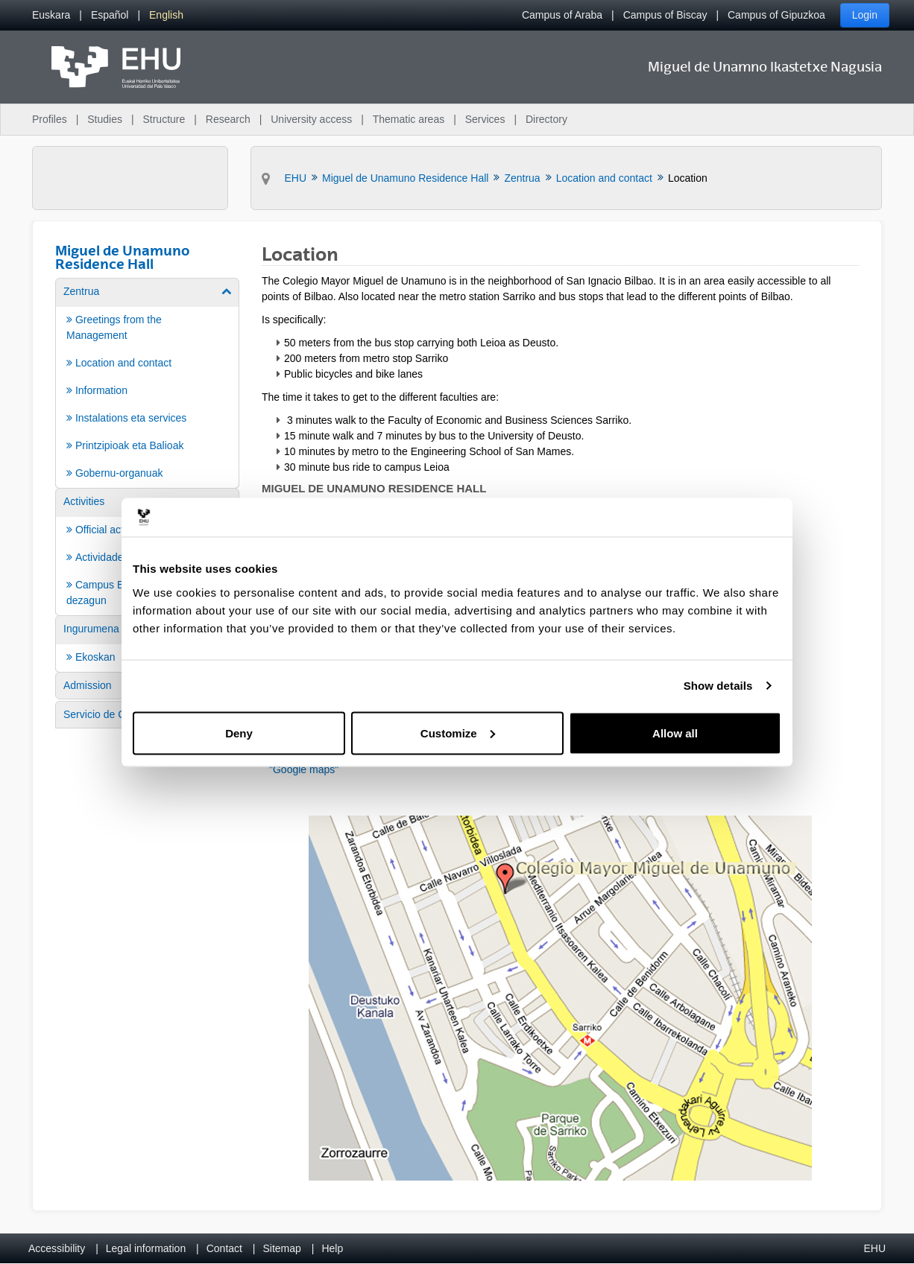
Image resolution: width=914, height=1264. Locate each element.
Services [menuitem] (485, 119)
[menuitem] (51, 15)
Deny (239, 732)
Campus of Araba (562, 15)
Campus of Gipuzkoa (776, 15)
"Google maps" (303, 769)
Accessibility (56, 1248)
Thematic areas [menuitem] (408, 119)
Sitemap (282, 1248)
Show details (718, 685)
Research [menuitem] (228, 119)
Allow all (675, 732)
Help (332, 1248)
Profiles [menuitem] (49, 119)
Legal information (146, 1248)
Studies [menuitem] (104, 119)
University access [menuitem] (311, 119)
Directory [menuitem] (546, 119)
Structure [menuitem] (163, 119)
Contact (224, 1248)
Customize (457, 732)
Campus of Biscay (665, 15)
